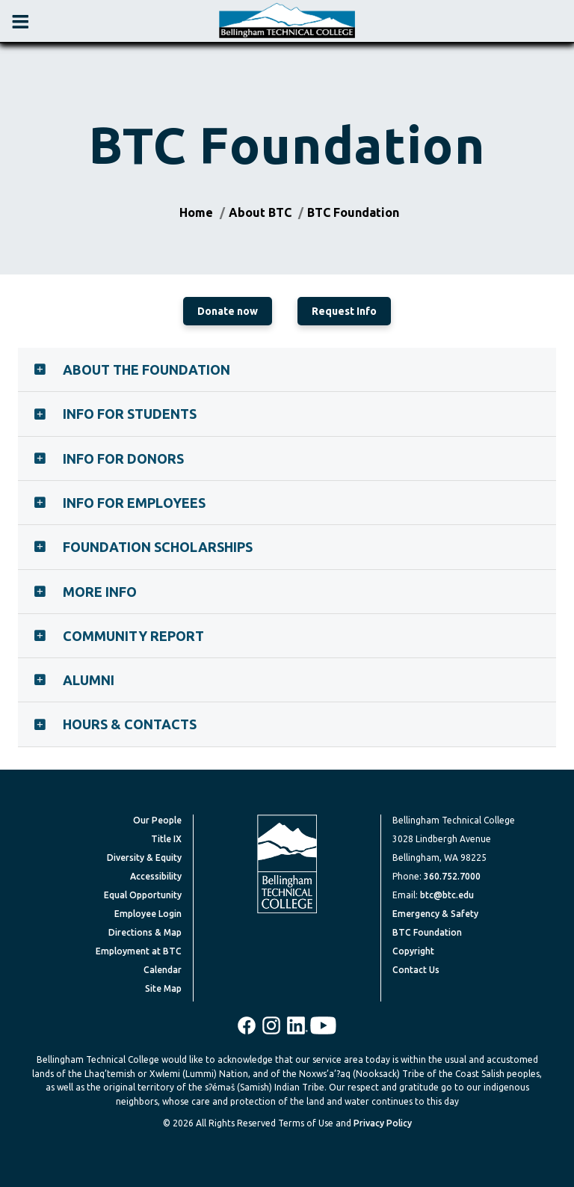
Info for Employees (134, 502)
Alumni (88, 679)
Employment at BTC (139, 951)
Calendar (163, 970)
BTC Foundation (353, 212)
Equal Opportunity (143, 895)
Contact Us (415, 970)
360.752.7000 (452, 876)
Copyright (413, 951)
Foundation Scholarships (158, 546)
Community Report (133, 635)
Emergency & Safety (435, 913)
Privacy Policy (383, 1123)
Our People (157, 820)
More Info (100, 591)
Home (196, 212)
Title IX (166, 839)
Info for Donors (123, 458)
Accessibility (156, 876)
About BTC (260, 212)
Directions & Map (145, 932)
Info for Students (130, 413)
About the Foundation (146, 369)
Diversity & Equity (144, 857)
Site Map (163, 988)
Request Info (344, 311)
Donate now (227, 311)
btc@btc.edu (447, 895)
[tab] (287, 369)
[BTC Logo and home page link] (287, 20)
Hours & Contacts (130, 724)
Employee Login (148, 913)
